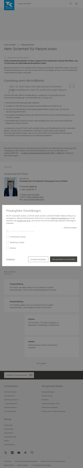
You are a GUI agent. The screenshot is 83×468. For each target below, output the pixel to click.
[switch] (69, 227)
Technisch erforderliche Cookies (22, 231)
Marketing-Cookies (17, 242)
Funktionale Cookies (18, 237)
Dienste (13, 248)
